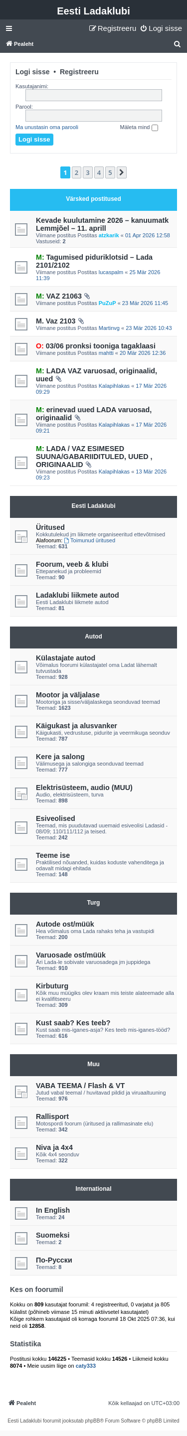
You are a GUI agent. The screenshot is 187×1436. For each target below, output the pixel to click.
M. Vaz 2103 (55, 321)
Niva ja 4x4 (54, 1147)
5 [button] (110, 172)
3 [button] (87, 172)
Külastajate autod (65, 658)
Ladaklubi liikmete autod (77, 595)
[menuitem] (161, 28)
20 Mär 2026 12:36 (143, 353)
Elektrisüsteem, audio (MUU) (84, 788)
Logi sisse (32, 72)
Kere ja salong (60, 757)
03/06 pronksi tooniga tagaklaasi (96, 346)
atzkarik (109, 235)
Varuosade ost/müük (71, 955)
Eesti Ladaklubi (93, 10)
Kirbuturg (52, 986)
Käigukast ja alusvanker (76, 726)
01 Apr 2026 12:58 (147, 235)
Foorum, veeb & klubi (72, 564)
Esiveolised (55, 818)
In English (53, 1210)
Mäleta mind (139, 127)
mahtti (106, 353)
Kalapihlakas (114, 386)
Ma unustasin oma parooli (46, 127)
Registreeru (79, 72)
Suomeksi (53, 1235)
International (93, 1188)
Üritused (50, 527)
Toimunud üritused (89, 540)
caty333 (86, 1366)
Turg (93, 902)
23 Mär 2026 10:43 (149, 328)
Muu (93, 1064)
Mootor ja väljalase (68, 695)
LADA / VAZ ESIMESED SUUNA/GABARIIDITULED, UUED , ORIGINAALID (94, 457)
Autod (93, 636)
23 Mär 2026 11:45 (145, 303)
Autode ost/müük (65, 924)
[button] (122, 172)
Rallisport (52, 1116)
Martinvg (109, 328)
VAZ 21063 (59, 296)
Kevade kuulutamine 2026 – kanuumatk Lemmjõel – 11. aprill (102, 224)
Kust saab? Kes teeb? (73, 1023)
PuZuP (107, 303)
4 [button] (99, 172)
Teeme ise (53, 855)
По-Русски (54, 1260)
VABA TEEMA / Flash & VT (80, 1086)
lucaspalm (111, 272)
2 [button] (76, 172)
